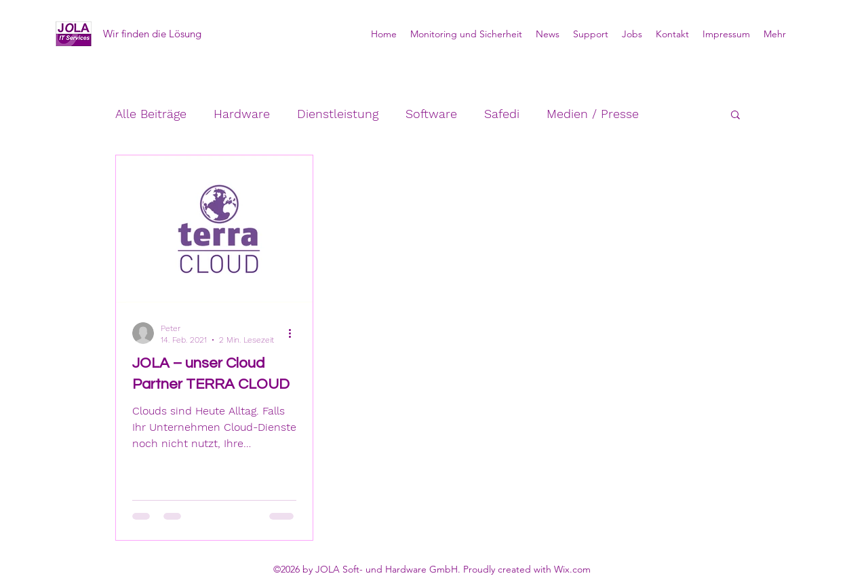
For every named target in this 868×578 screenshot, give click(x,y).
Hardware (242, 114)
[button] (735, 116)
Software (431, 114)
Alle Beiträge (150, 114)
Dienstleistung (337, 114)
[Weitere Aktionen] (294, 333)
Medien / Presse (593, 114)
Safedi (501, 114)
